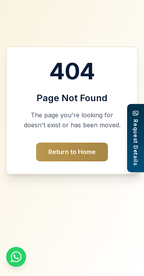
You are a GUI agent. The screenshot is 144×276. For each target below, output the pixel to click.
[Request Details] (135, 138)
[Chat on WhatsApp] (16, 257)
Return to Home (72, 152)
